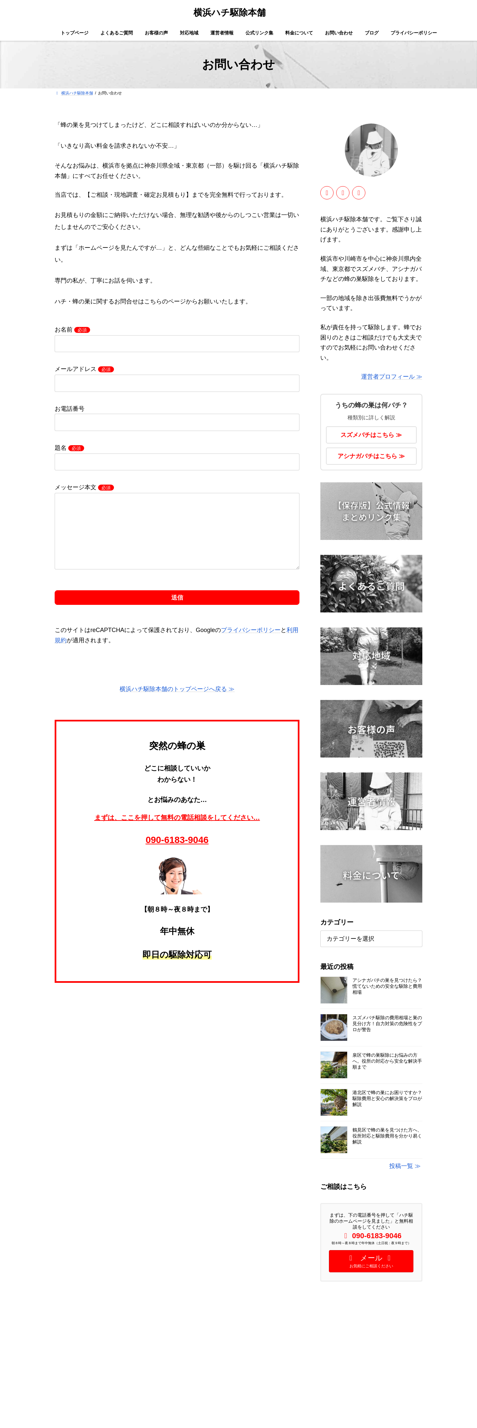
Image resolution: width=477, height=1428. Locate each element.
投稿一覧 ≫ (405, 1166)
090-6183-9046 (177, 853)
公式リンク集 (196, 1375)
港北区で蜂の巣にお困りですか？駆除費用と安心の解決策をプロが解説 (387, 1098)
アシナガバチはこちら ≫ (371, 456)
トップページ (196, 1329)
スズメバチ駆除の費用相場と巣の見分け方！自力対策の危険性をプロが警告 (387, 1023)
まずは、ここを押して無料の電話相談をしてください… (177, 830)
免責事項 (192, 1409)
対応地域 (192, 1351)
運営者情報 (194, 1363)
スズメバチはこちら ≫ (371, 435)
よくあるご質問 (198, 1340)
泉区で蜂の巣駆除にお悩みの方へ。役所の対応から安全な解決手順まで (387, 1061)
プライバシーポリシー (251, 643)
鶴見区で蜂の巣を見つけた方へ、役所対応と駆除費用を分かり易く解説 (387, 1135)
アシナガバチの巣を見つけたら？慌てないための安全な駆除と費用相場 (387, 986)
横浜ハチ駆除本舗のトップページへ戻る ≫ (177, 702)
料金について (196, 1386)
